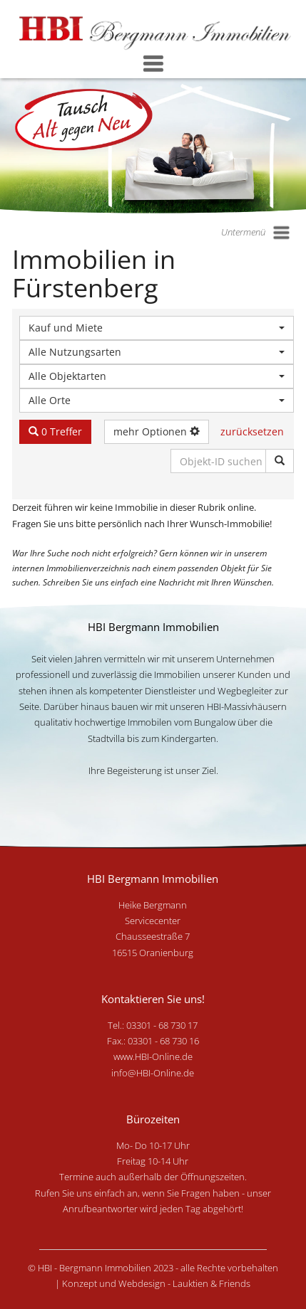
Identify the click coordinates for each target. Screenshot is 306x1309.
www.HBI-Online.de (153, 1056)
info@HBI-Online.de (152, 1072)
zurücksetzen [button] (252, 431)
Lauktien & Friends (211, 1283)
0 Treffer (55, 431)
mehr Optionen (156, 431)
